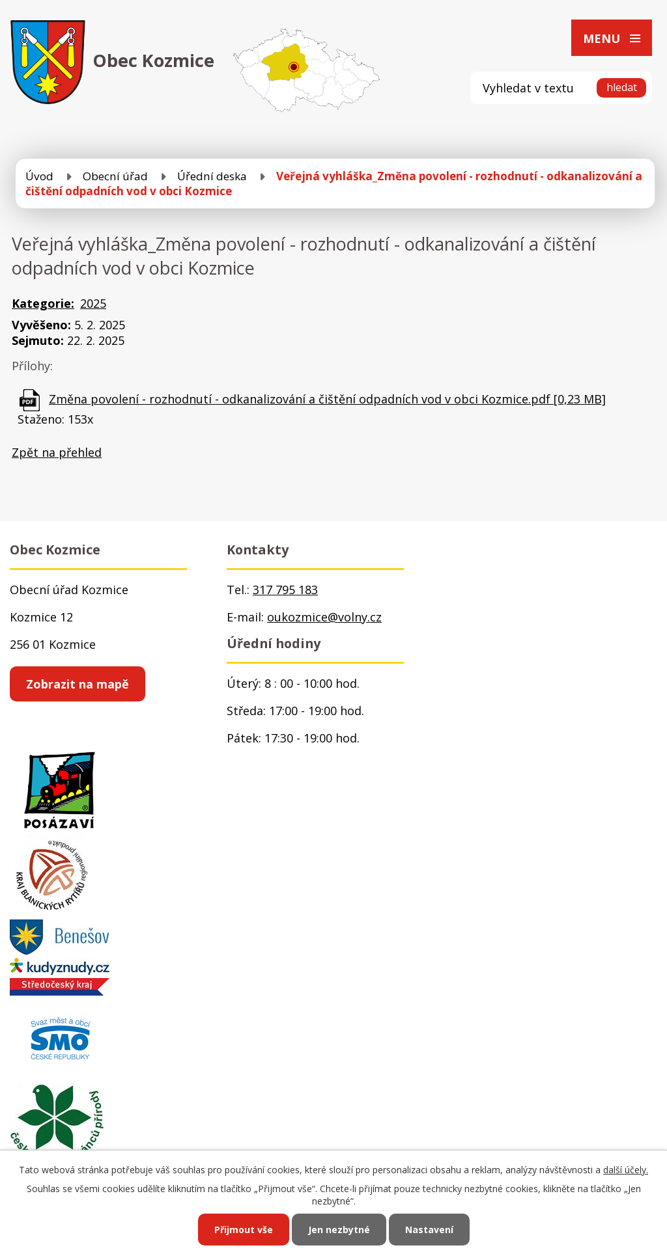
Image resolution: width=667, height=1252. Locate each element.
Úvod (39, 176)
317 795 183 (285, 589)
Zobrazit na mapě (77, 684)
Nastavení (429, 1229)
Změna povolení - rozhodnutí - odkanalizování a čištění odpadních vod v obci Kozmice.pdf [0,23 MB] (327, 399)
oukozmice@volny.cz (324, 617)
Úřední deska (212, 176)
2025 (93, 303)
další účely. (625, 1170)
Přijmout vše (243, 1229)
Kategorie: (43, 303)
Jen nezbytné (339, 1229)
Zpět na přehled (57, 452)
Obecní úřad (115, 176)
